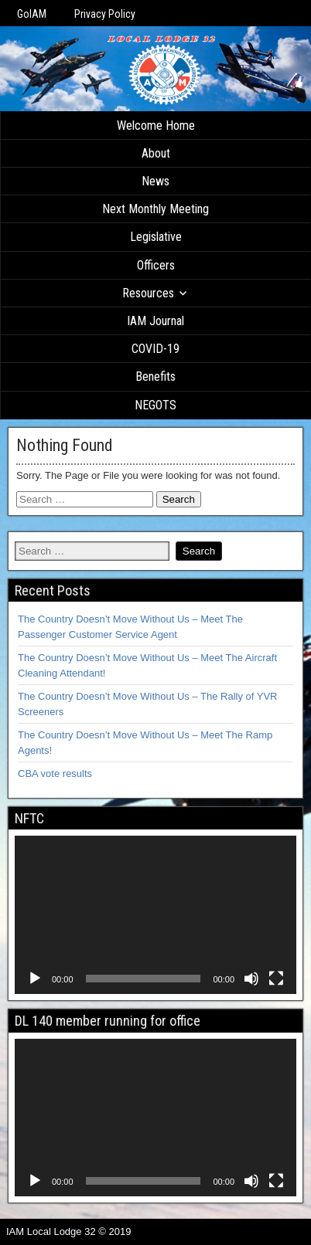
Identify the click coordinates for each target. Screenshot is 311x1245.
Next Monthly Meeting (155, 209)
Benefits (155, 376)
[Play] (35, 978)
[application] (155, 915)
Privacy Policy (104, 14)
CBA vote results (55, 773)
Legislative (156, 236)
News (155, 181)
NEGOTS (155, 405)
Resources (148, 293)
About (156, 153)
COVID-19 (155, 348)
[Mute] (251, 978)
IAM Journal (155, 321)
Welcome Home (156, 125)
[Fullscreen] (276, 978)
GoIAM (31, 14)
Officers (156, 265)
